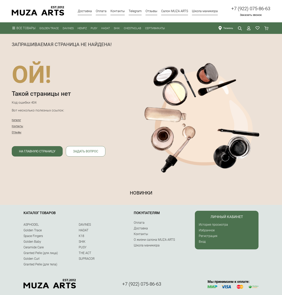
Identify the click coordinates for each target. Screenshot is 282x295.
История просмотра (213, 224)
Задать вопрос (85, 151)
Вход (202, 241)
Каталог (16, 120)
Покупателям (147, 213)
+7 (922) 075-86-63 (250, 8)
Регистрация (208, 236)
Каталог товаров (40, 213)
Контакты (17, 126)
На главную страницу (37, 151)
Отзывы (16, 132)
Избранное (207, 230)
